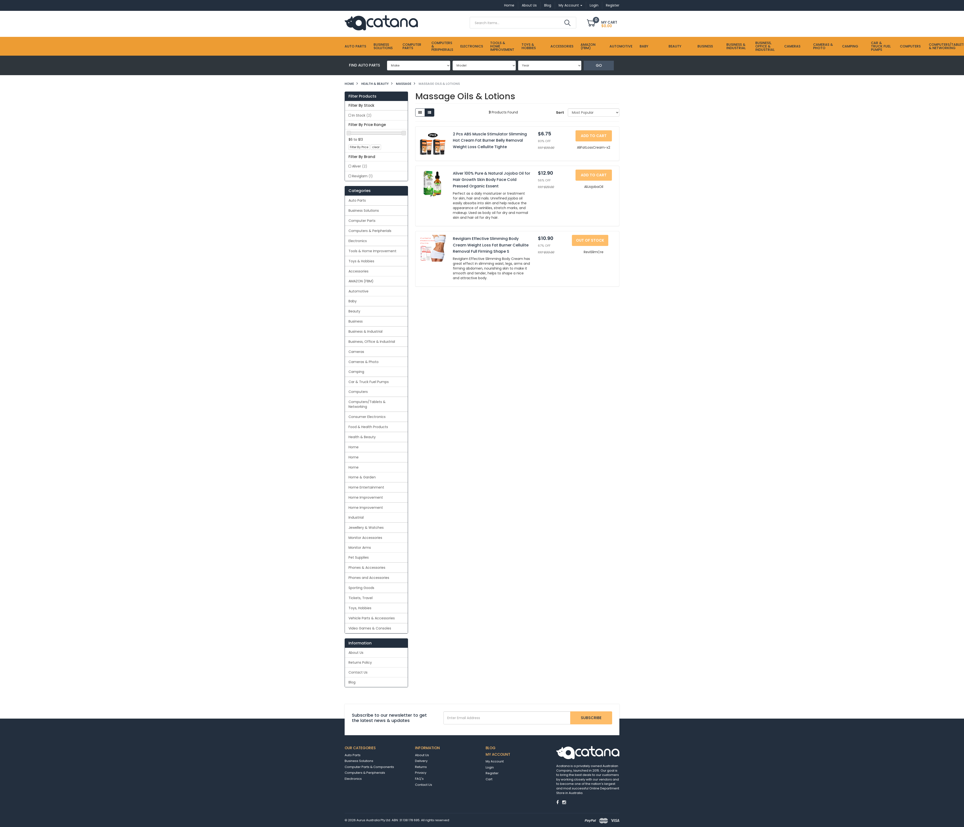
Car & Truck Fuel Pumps (881, 46)
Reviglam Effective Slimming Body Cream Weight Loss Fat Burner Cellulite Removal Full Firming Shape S (491, 245)
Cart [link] (489, 779)
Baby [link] (352, 301)
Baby (644, 46)
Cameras (792, 46)
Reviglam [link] (362, 176)
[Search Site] (567, 23)
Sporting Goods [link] (361, 587)
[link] (557, 802)
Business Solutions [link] (363, 210)
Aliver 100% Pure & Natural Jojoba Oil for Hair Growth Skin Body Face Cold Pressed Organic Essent (491, 180)
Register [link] (492, 773)
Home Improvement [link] (365, 497)
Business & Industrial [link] (365, 331)
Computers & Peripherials (442, 46)
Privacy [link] (420, 772)
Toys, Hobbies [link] (359, 608)
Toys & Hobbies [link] (361, 261)
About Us (529, 5)
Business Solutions (383, 46)
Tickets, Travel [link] (360, 597)
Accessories (561, 46)
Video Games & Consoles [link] (369, 628)
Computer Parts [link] (361, 220)
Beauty (675, 46)
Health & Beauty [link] (362, 437)
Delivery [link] (421, 761)
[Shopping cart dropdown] (603, 23)
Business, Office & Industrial (765, 46)
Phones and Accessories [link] (368, 577)
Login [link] (490, 767)
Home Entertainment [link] (366, 487)
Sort (560, 112)
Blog (547, 5)
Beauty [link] (354, 311)
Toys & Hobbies (529, 46)
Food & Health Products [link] (368, 426)
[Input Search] (516, 23)
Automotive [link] (358, 291)
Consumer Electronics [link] (367, 416)
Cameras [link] (356, 351)
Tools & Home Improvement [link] (372, 251)
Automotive (620, 46)
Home (509, 5)
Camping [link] (356, 371)
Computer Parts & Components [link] (369, 767)
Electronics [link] (357, 240)
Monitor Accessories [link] (365, 537)
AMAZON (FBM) (588, 46)
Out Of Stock (590, 240)
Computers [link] (358, 391)
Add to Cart (594, 135)
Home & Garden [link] (362, 477)
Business (705, 46)
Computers (910, 46)
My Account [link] (495, 761)
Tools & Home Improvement (502, 46)
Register (612, 5)
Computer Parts (411, 46)
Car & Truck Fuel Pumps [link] (368, 381)
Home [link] (353, 447)
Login (594, 5)
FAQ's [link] (419, 778)
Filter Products (362, 96)
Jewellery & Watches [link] (366, 527)
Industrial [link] (356, 517)
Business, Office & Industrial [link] (371, 341)
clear (376, 147)
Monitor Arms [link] (359, 547)
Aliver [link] (359, 166)
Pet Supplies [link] (358, 557)
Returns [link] (421, 767)
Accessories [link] (358, 271)
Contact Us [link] (358, 672)
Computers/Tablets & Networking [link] (367, 404)
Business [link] (355, 321)
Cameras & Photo (823, 46)
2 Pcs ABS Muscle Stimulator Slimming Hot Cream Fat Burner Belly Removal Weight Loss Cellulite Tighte (490, 140)
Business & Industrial (736, 46)
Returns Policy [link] (360, 662)
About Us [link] (355, 652)
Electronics (471, 46)
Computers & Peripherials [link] (369, 230)
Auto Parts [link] (357, 200)
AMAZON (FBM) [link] (361, 281)
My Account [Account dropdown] (570, 5)
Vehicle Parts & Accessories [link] (371, 618)
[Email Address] (506, 717)
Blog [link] (351, 682)
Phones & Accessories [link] (366, 567)
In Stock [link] (362, 115)
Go (599, 65)
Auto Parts (355, 46)
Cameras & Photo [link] (363, 361)
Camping (850, 46)
